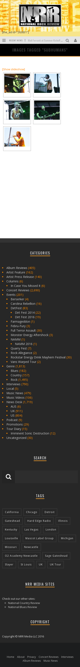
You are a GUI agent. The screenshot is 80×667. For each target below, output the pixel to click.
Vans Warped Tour (23, 362)
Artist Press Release (20, 277)
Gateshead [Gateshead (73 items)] (12, 521)
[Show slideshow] (13, 69)
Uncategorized (16, 438)
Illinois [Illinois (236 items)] (63, 521)
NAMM (15, 339)
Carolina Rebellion (23, 304)
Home (10, 657)
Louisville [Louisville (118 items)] (11, 538)
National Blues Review (22, 607)
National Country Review (24, 603)
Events (11, 295)
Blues (14, 371)
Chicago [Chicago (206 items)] (31, 512)
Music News (14, 393)
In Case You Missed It (26, 286)
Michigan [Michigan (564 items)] (67, 538)
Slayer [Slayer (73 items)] (9, 564)
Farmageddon (20, 321)
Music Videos (15, 397)
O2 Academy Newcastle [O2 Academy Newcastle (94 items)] (21, 556)
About (21, 657)
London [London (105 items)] (51, 529)
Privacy (31, 657)
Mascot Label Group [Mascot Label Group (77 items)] (39, 538)
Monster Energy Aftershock (29, 335)
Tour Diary (13, 429)
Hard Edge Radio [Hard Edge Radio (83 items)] (39, 521)
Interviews (13, 384)
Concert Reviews (17, 290)
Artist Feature (15, 272)
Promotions (14, 424)
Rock (14, 380)
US (13, 415)
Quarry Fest (19, 348)
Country (16, 375)
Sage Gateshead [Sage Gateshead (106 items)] (56, 556)
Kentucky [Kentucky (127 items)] (11, 529)
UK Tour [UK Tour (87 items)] (55, 564)
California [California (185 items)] (12, 512)
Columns (12, 281)
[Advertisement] (34, 204)
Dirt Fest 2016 (25, 317)
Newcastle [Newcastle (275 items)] (31, 547)
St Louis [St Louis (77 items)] (26, 564)
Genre (10, 366)
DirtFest (16, 308)
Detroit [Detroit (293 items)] (50, 512)
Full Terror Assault (23, 330)
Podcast (12, 420)
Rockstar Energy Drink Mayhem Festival (38, 357)
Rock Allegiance (21, 353)
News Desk (14, 402)
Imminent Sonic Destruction (30, 433)
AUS (13, 406)
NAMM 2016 (23, 344)
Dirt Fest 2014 (25, 312)
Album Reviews (16, 268)
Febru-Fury (18, 326)
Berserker (17, 299)
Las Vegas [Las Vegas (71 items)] (31, 529)
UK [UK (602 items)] (41, 564)
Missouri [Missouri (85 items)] (11, 547)
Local (10, 389)
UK (13, 411)
